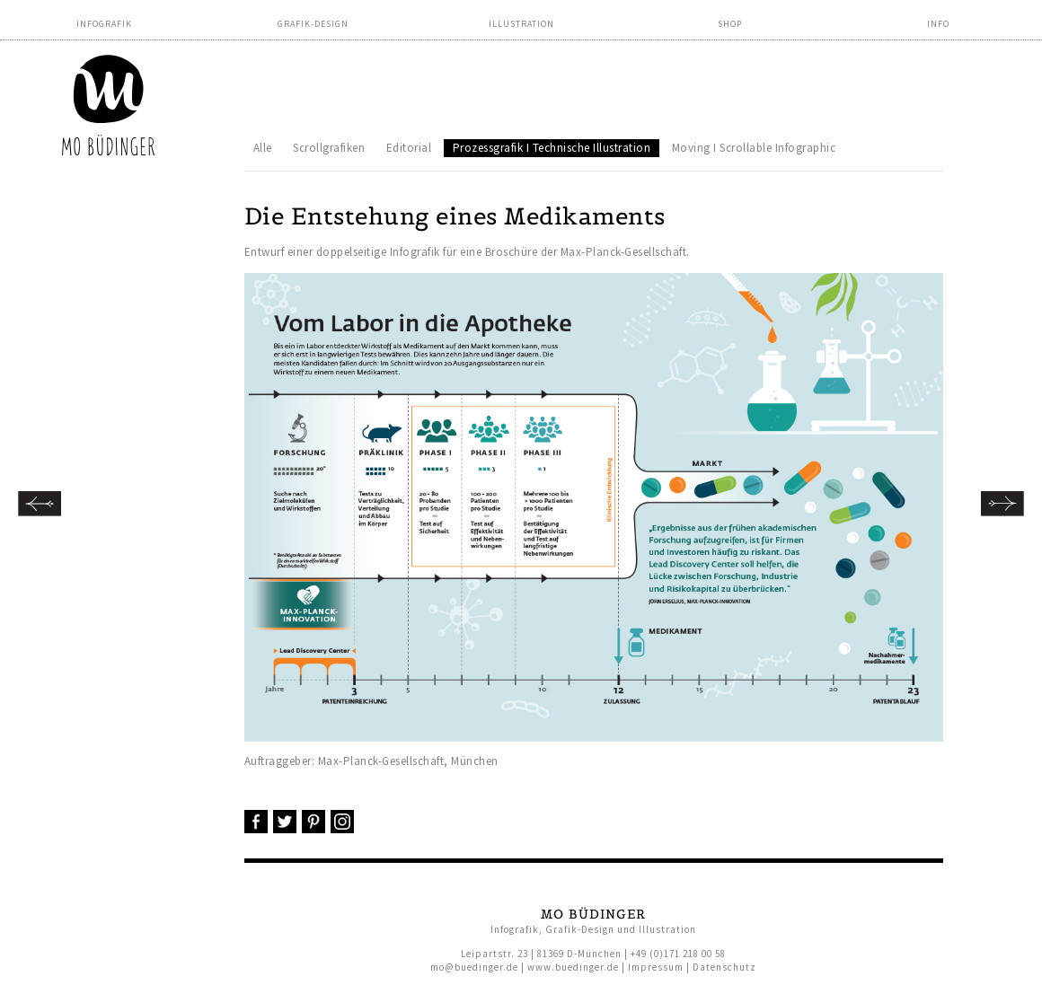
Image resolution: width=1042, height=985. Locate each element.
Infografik (104, 24)
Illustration (521, 24)
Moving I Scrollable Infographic (754, 147)
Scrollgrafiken (329, 147)
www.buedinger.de (573, 967)
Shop (730, 24)
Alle (262, 147)
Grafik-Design (313, 24)
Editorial (409, 147)
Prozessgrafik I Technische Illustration (552, 147)
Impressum (656, 967)
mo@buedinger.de (474, 967)
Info (938, 24)
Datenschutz (724, 967)
